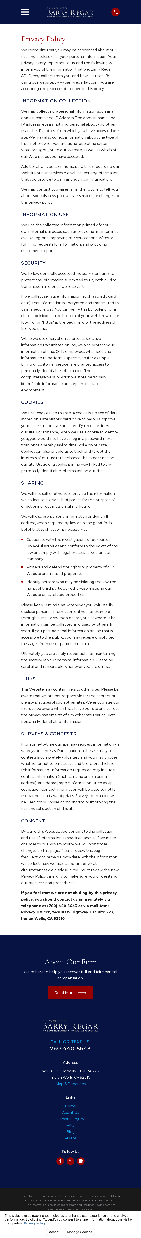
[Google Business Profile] (81, 1161)
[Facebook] (60, 1161)
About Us (70, 1112)
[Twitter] (70, 1161)
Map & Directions (71, 1084)
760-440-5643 (70, 1048)
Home (70, 1106)
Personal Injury (70, 1119)
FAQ (70, 1125)
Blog (70, 1132)
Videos (70, 1138)
